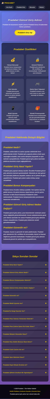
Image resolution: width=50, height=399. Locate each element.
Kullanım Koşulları (25, 391)
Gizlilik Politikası (14, 391)
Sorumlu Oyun (36, 391)
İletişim (41, 7)
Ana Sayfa (9, 7)
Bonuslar (32, 7)
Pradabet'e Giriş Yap (25, 33)
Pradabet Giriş (21, 7)
